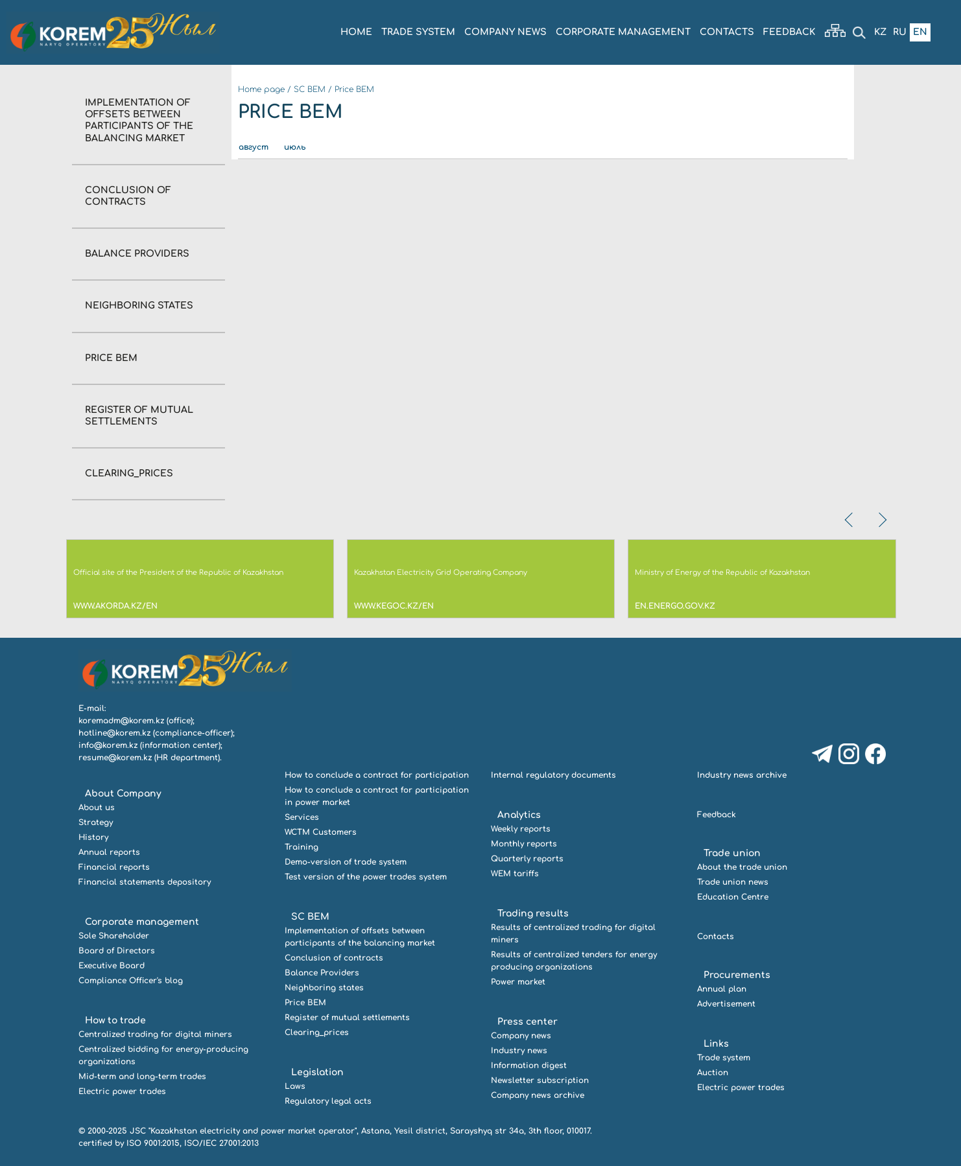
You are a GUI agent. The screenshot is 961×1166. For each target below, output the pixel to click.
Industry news (519, 1050)
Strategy (95, 822)
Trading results (533, 913)
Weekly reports (521, 829)
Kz (880, 32)
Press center (527, 1022)
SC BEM (310, 89)
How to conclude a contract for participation (377, 775)
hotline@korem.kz (114, 733)
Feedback (789, 32)
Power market (518, 981)
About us (96, 807)
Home (356, 32)
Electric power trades (122, 1091)
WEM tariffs (515, 873)
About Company (123, 794)
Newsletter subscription (540, 1080)
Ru (900, 32)
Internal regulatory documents (553, 775)
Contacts (727, 32)
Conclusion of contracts (334, 957)
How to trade (115, 1020)
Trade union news (732, 882)
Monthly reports (524, 843)
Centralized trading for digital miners (155, 1034)
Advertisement (726, 1004)
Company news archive (537, 1095)
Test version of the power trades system (366, 876)
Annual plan (721, 989)
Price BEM (111, 358)
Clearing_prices (129, 473)
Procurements (737, 975)
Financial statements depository (144, 882)
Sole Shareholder (113, 935)
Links (716, 1044)
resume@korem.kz (115, 757)
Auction (712, 1072)
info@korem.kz (107, 745)
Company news (521, 1035)
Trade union (732, 853)
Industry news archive (742, 775)
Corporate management (623, 32)
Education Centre (732, 897)
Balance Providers (137, 254)
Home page (261, 89)
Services (302, 817)
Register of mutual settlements (347, 1017)
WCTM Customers (321, 832)
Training (301, 847)
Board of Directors (116, 950)
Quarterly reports (527, 858)
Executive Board (111, 965)
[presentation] (850, 520)
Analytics (519, 815)
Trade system (418, 32)
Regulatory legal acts (328, 1101)
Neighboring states (139, 305)
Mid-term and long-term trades (142, 1076)
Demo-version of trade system (346, 862)
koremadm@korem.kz (121, 720)
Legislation (317, 1072)
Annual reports (109, 852)
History (93, 837)
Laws (295, 1086)
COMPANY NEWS (505, 32)
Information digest (529, 1065)
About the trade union (742, 867)
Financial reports (114, 867)
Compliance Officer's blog (130, 980)
